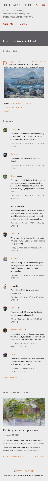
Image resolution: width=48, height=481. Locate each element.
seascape (20, 107)
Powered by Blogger (24, 471)
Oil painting (9, 107)
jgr (11, 286)
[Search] (37, 4)
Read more (40, 456)
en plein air (15, 104)
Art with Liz (15, 258)
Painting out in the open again (21, 430)
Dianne (13, 129)
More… (23, 24)
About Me (8, 24)
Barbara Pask (16, 329)
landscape (27, 104)
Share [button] (6, 111)
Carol (12, 154)
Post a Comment (10, 377)
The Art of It (17, 5)
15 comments (17, 456)
